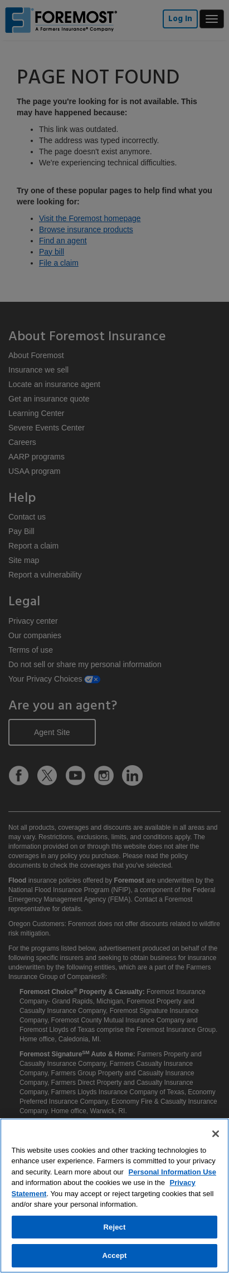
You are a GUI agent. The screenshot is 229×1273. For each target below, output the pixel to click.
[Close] (215, 1134)
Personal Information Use (172, 1172)
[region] (114, 1195)
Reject (115, 1227)
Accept (114, 1255)
